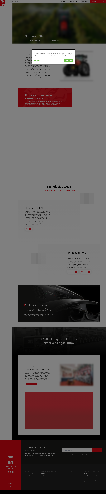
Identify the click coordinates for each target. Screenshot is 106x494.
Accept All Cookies (68, 60)
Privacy (44, 56)
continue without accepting (69, 50)
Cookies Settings (37, 60)
